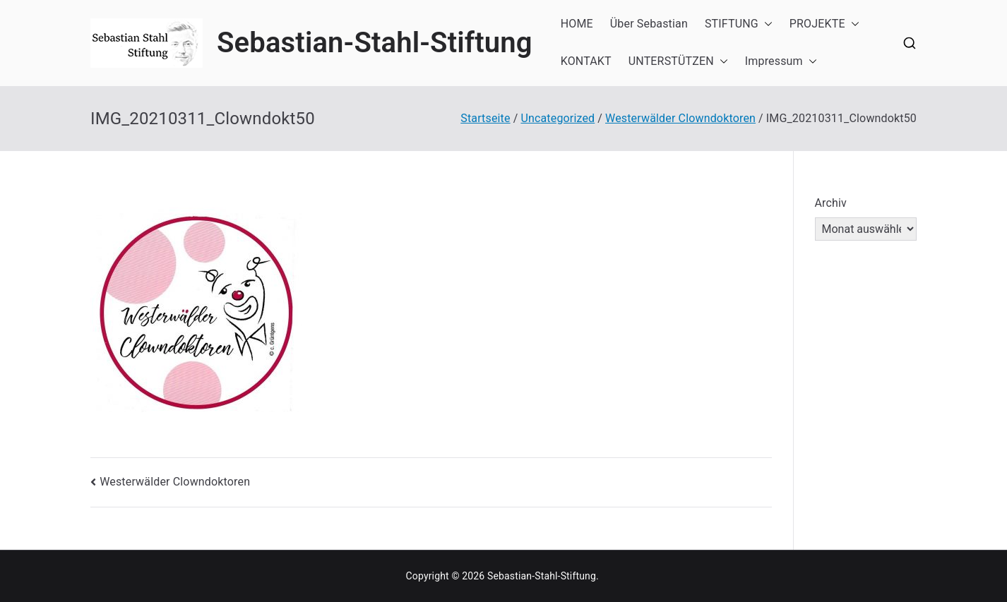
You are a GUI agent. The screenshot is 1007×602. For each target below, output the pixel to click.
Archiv (831, 203)
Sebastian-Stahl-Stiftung (374, 42)
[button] (765, 24)
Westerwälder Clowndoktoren (175, 481)
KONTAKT (586, 61)
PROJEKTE (824, 24)
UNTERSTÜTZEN (678, 62)
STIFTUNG (739, 24)
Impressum (781, 62)
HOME (577, 23)
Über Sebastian (649, 23)
